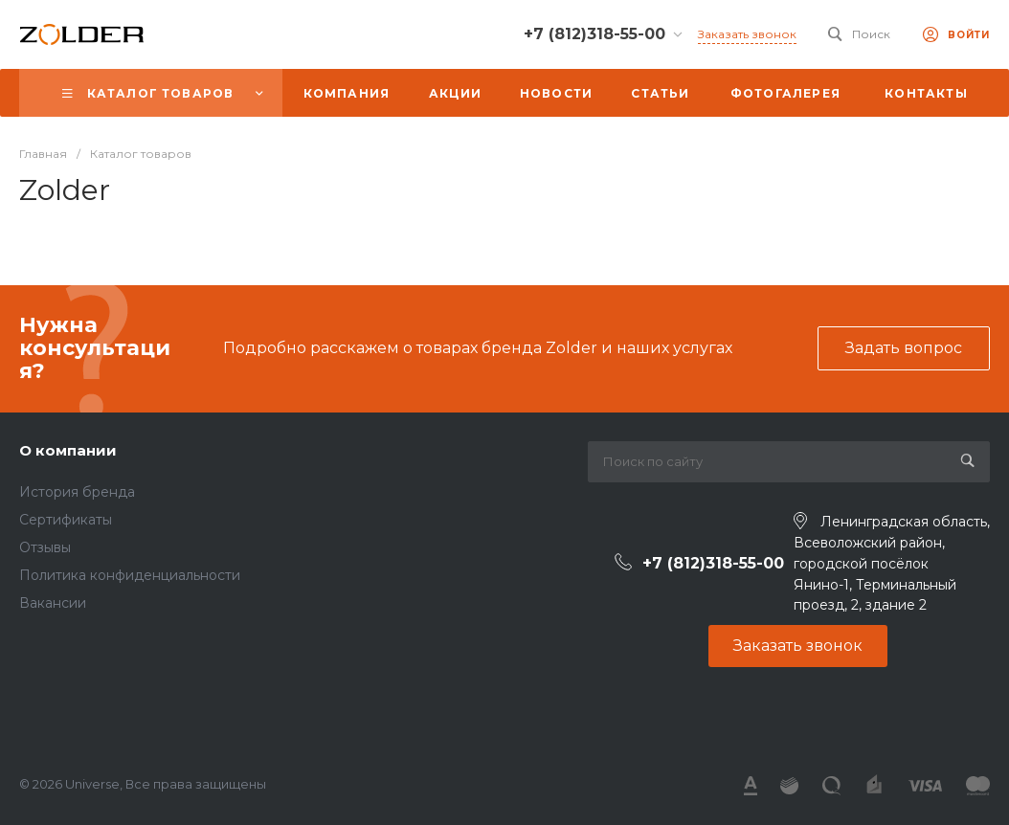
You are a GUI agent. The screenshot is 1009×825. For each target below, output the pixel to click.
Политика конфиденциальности (129, 575)
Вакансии (52, 603)
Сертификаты (65, 519)
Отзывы (45, 547)
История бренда (77, 492)
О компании (68, 450)
